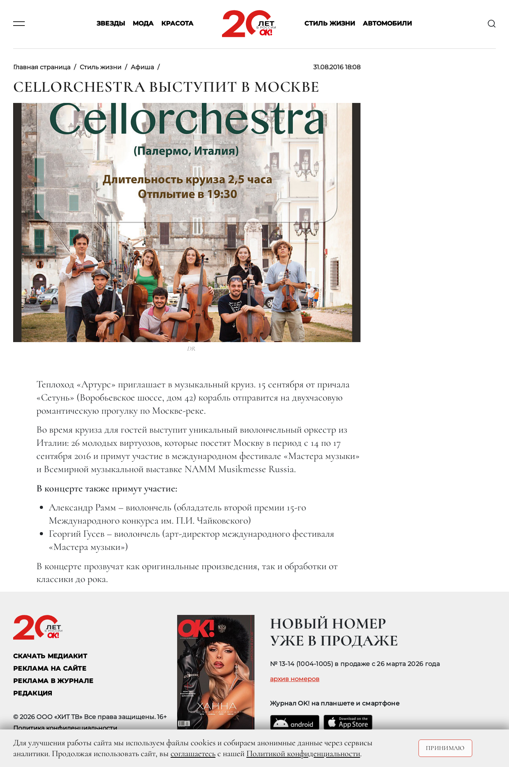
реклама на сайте (49, 668)
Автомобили (387, 24)
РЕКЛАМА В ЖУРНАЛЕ (53, 681)
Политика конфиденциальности (65, 728)
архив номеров (294, 679)
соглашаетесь (193, 753)
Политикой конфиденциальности (303, 753)
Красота (177, 24)
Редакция (33, 693)
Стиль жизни (329, 24)
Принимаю (445, 748)
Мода (143, 24)
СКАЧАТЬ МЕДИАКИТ (50, 656)
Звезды (111, 24)
